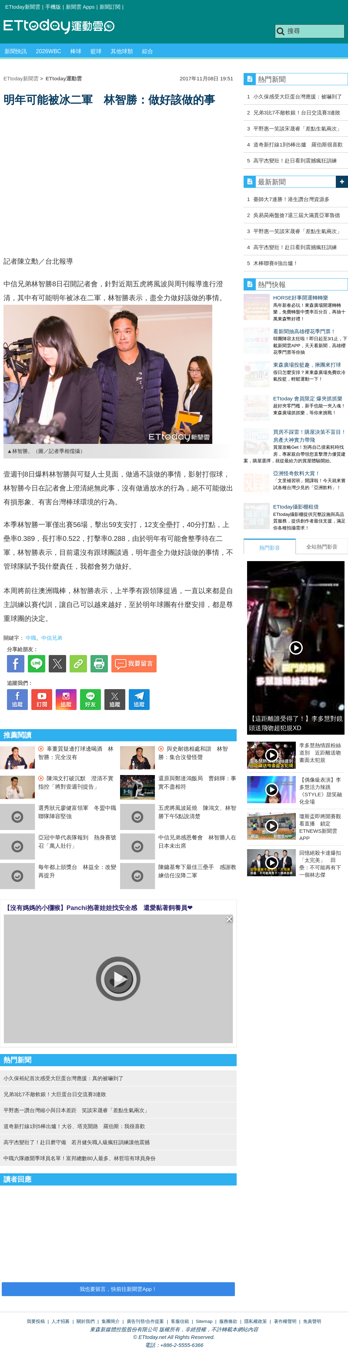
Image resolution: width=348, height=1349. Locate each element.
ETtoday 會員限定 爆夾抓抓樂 (278, 378)
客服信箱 (180, 1321)
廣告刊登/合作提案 (145, 1321)
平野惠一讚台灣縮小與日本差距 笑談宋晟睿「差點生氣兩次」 (76, 1110)
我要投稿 (36, 1321)
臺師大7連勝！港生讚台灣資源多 (291, 199)
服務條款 (228, 1321)
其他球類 (122, 51)
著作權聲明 (285, 1321)
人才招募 (61, 1321)
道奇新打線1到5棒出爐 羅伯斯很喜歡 (298, 144)
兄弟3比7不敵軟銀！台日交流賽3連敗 (296, 112)
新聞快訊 (16, 51)
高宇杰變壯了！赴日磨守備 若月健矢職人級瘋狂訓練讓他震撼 (76, 1142)
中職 (31, 638)
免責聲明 (312, 1321)
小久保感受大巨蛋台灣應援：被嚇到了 (297, 96)
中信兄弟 (51, 638)
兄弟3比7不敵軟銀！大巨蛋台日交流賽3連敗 (54, 1094)
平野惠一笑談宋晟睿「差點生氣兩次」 (297, 128)
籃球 (96, 51)
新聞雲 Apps (80, 7)
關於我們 (86, 1321)
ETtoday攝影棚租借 (266, 472)
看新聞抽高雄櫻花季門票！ (275, 324)
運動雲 (64, 27)
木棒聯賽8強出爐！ (275, 263)
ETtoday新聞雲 (22, 7)
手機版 (53, 7)
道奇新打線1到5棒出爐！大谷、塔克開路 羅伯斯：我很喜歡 (74, 1126)
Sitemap (204, 1321)
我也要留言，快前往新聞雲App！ (118, 1289)
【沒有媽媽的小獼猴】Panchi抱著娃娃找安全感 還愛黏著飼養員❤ (98, 907)
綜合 (147, 51)
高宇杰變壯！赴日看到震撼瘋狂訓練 (295, 160)
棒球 (75, 51)
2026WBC (48, 51)
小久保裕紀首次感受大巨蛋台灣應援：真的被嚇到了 (63, 1078)
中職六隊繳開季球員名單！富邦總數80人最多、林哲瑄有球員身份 (79, 1158)
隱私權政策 (255, 1321)
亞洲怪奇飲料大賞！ (267, 445)
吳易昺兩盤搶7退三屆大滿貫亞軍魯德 (296, 215)
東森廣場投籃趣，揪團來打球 (277, 351)
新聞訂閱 (110, 7)
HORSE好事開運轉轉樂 (271, 298)
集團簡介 (111, 1321)
